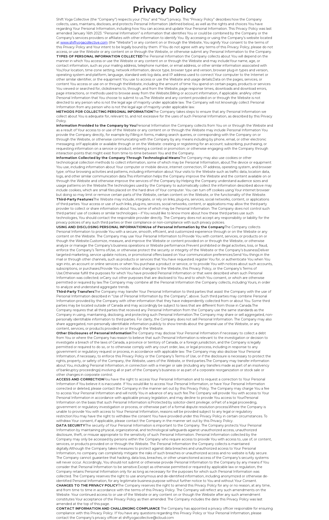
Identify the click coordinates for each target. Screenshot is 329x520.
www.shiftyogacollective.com (84, 42)
